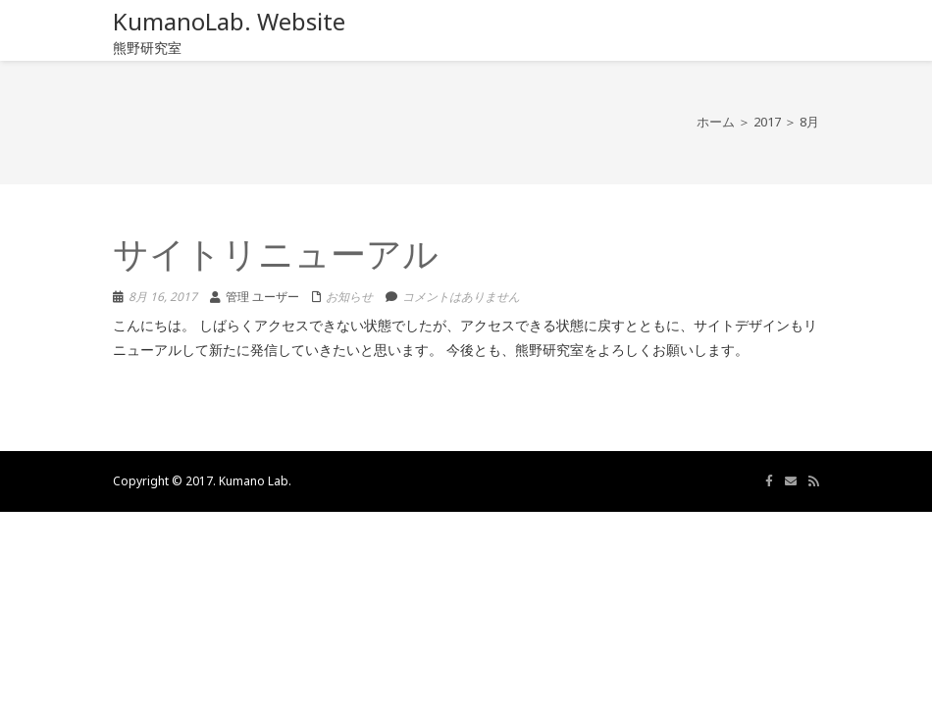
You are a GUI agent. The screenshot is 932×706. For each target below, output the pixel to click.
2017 (767, 121)
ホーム (716, 121)
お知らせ (349, 296)
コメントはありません (461, 296)
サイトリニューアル (276, 257)
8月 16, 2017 (163, 296)
